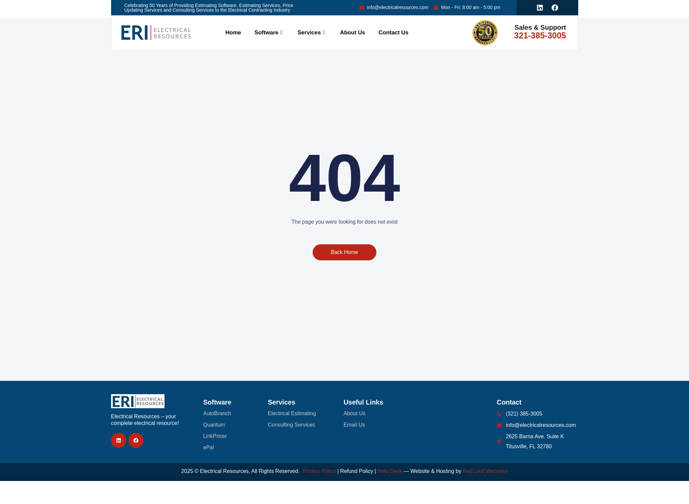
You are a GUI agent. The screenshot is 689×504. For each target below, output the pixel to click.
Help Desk (389, 471)
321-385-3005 (540, 35)
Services (312, 33)
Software (269, 33)
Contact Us (394, 32)
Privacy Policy (319, 471)
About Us (352, 32)
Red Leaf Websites (485, 471)
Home (233, 32)
